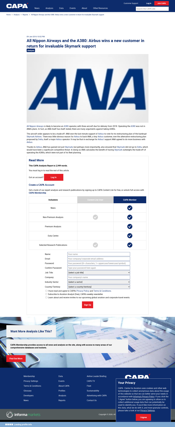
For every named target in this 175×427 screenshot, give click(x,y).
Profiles (62, 390)
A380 (66, 126)
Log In (148, 3)
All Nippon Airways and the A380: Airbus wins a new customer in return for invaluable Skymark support (67, 14)
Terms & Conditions (102, 290)
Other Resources (100, 8)
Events (73, 8)
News (37, 8)
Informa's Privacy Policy (143, 396)
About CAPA (64, 385)
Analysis (49, 8)
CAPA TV (91, 381)
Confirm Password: (53, 267)
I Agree (143, 417)
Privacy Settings (147, 410)
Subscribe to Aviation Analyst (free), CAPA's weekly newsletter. (74, 294)
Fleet (89, 385)
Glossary (27, 390)
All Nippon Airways (35, 126)
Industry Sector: (52, 282)
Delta (40, 139)
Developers (29, 395)
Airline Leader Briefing (96, 376)
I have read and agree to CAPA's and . (78, 290)
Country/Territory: (53, 286)
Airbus (101, 133)
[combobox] (152, 9)
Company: (49, 277)
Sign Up (87, 304)
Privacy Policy (83, 290)
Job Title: (49, 272)
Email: (48, 258)
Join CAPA (161, 3)
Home (8, 14)
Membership (29, 376)
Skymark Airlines (34, 136)
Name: (48, 254)
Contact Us (92, 400)
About (84, 8)
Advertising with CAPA (97, 395)
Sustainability (93, 390)
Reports (25, 14)
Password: (49, 263)
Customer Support (131, 3)
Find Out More (16, 358)
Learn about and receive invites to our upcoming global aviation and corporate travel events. (87, 297)
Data (61, 8)
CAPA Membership (37, 192)
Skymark (69, 147)
